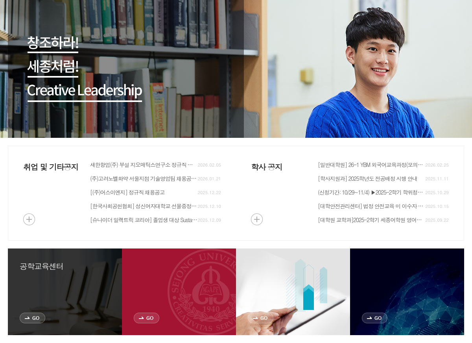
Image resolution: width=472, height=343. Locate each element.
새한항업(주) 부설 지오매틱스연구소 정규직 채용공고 (143, 164)
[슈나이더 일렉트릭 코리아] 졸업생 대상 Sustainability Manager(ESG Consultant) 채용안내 (143, 219)
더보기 (29, 219)
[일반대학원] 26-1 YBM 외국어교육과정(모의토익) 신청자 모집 (371, 164)
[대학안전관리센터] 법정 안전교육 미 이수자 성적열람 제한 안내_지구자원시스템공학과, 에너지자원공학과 (371, 206)
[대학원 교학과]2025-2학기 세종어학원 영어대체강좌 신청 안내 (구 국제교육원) (371, 219)
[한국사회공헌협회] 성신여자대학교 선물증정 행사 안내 (143, 206)
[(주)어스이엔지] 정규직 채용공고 (127, 192)
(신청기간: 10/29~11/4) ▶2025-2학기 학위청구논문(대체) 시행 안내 (371, 192)
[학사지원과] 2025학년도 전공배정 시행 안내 (367, 178)
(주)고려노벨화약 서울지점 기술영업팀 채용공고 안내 (143, 178)
